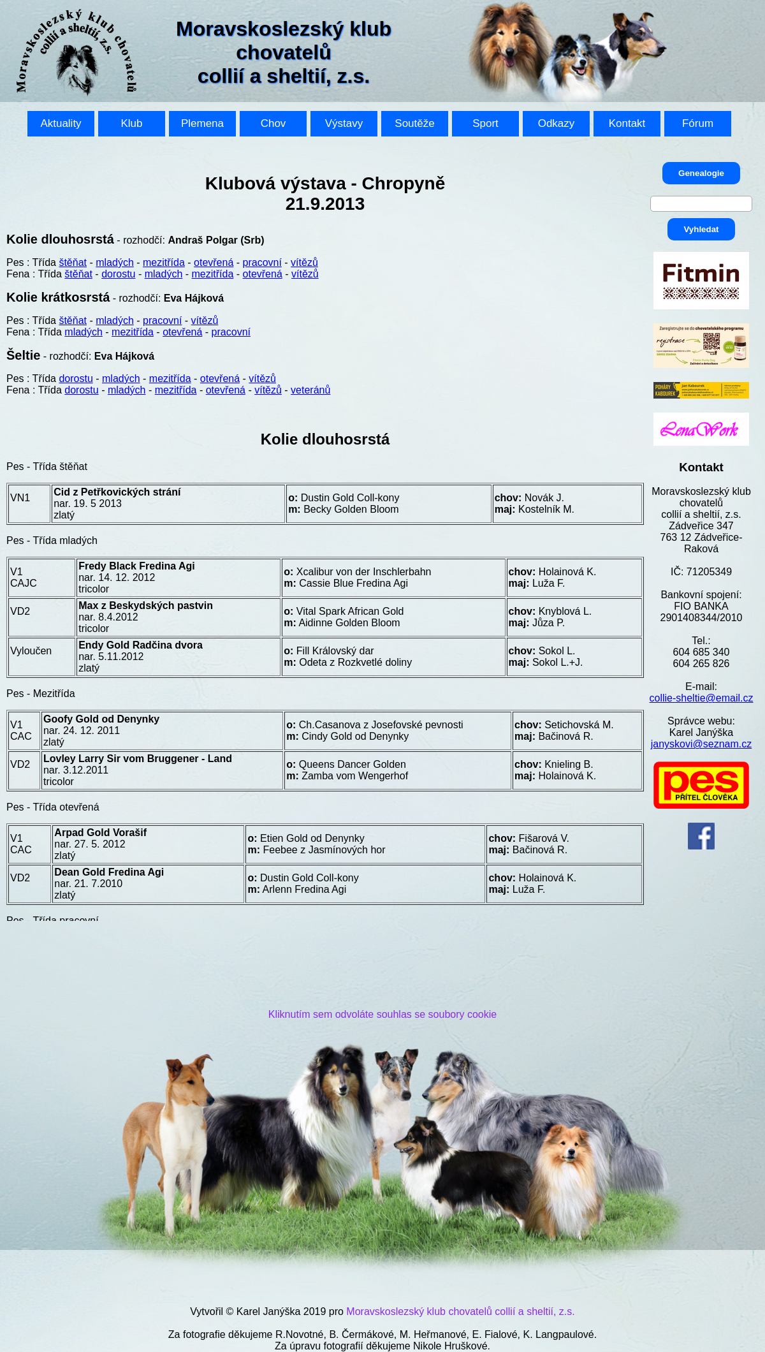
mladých (115, 262)
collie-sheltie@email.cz (702, 698)
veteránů (310, 390)
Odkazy (556, 123)
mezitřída (164, 262)
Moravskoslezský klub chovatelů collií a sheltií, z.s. (460, 1311)
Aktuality (60, 123)
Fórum (697, 123)
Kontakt (627, 123)
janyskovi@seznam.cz (701, 743)
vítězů (304, 262)
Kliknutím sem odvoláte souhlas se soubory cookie (382, 1014)
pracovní (262, 262)
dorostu (118, 273)
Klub (131, 123)
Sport (485, 123)
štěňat (73, 262)
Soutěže (414, 123)
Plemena (202, 123)
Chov (273, 123)
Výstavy (344, 123)
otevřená (213, 262)
